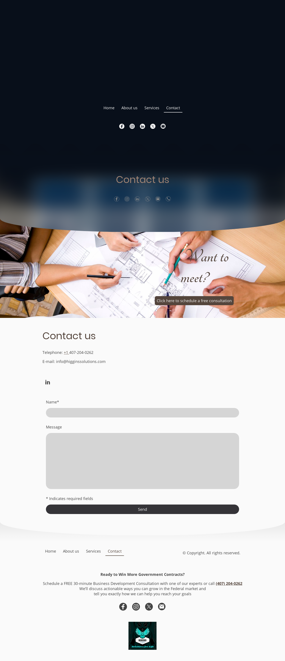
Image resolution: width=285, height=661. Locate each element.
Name (52, 402)
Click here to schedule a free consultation (194, 300)
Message (54, 427)
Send (142, 509)
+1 (66, 352)
